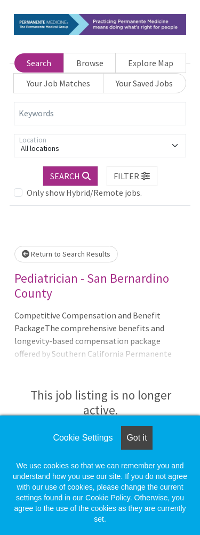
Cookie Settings (83, 437)
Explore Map (150, 63)
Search (39, 63)
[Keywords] (100, 113)
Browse (89, 63)
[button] (132, 176)
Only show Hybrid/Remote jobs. (84, 192)
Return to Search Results (66, 254)
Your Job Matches (58, 83)
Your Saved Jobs (144, 83)
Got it (136, 437)
